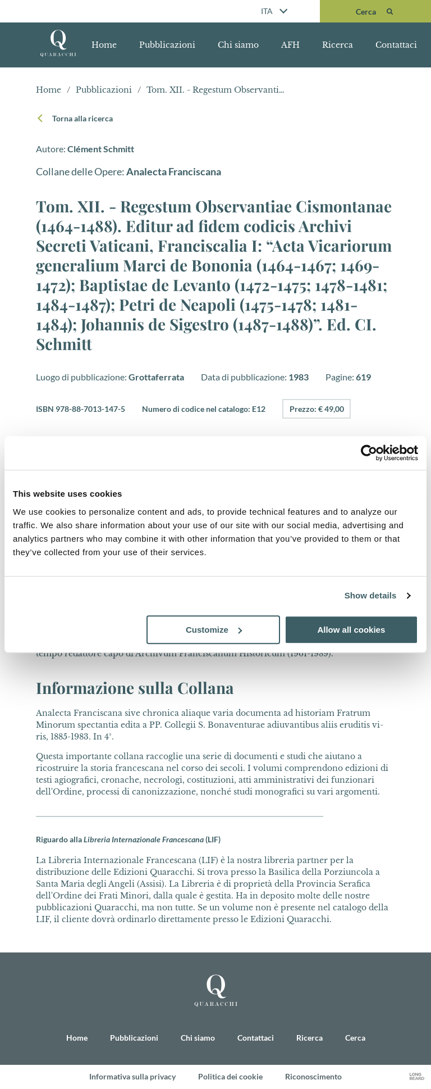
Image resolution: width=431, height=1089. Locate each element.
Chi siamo (238, 45)
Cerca (355, 1038)
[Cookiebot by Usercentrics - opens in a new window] (369, 452)
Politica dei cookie (230, 1076)
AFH (290, 45)
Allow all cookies (351, 629)
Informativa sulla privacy (132, 1076)
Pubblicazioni (167, 45)
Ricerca (337, 45)
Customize (214, 629)
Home (104, 45)
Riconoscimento (313, 1076)
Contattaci (396, 45)
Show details (371, 595)
